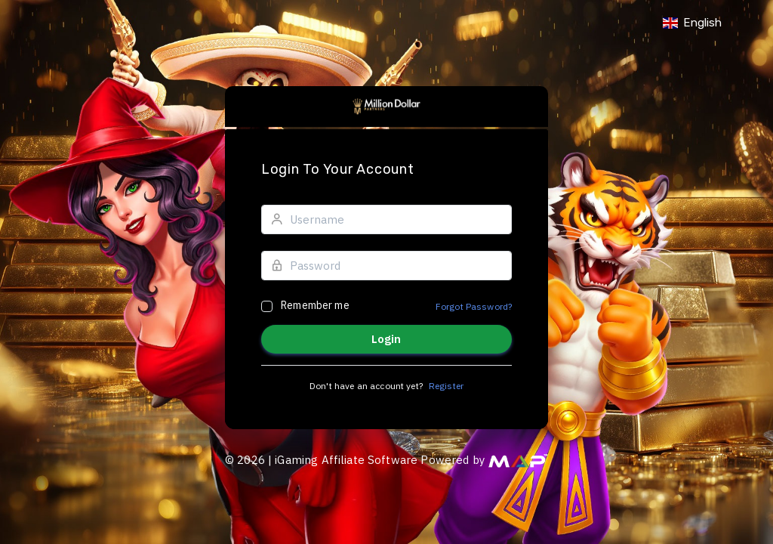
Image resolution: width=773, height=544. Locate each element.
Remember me (315, 305)
